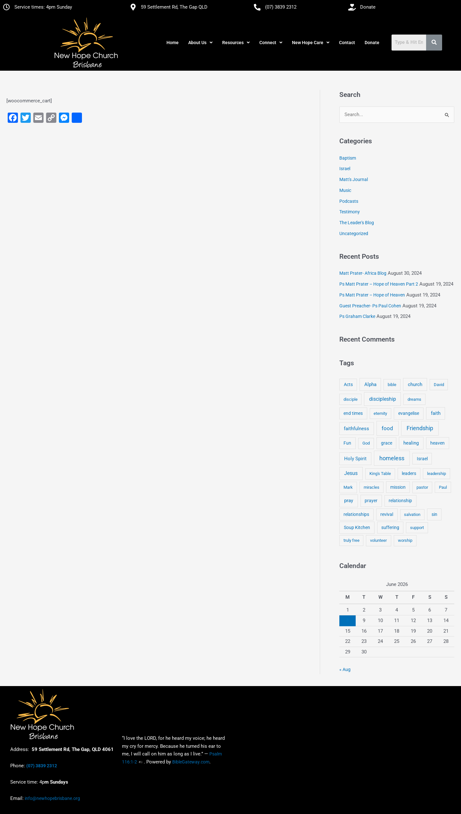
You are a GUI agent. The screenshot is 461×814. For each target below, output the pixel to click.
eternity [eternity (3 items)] (380, 413)
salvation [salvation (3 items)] (412, 514)
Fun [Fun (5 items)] (347, 443)
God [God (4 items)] (366, 443)
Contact (347, 42)
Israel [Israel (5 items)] (422, 458)
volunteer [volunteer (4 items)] (378, 540)
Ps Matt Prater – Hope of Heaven (372, 294)
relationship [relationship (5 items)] (400, 500)
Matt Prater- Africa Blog (362, 273)
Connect (270, 42)
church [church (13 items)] (415, 384)
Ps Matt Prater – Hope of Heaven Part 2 (378, 284)
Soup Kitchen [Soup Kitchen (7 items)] (357, 527)
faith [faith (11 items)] (436, 413)
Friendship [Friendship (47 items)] (420, 428)
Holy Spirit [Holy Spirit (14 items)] (355, 459)
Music (345, 190)
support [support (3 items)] (417, 527)
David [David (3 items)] (439, 384)
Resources (236, 42)
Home (172, 42)
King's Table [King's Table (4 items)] (380, 473)
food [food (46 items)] (387, 428)
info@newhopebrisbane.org (52, 798)
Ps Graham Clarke (357, 316)
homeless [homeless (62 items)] (391, 458)
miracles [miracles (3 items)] (371, 487)
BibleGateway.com (190, 761)
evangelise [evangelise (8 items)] (408, 413)
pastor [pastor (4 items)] (422, 487)
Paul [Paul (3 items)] (443, 487)
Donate (372, 42)
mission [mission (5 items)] (398, 487)
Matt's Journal (353, 179)
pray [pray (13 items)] (348, 500)
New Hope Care (310, 42)
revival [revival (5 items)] (386, 514)
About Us (200, 42)
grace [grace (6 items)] (386, 443)
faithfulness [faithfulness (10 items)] (356, 428)
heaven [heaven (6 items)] (437, 443)
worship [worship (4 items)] (405, 540)
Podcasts (348, 201)
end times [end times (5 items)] (353, 413)
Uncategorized (353, 233)
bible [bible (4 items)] (392, 384)
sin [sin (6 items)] (434, 514)
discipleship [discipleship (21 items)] (382, 399)
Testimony (349, 211)
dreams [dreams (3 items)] (414, 399)
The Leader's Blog (356, 222)
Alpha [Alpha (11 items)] (370, 384)
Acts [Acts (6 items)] (348, 384)
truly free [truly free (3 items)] (352, 540)
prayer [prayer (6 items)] (371, 500)
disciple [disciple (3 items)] (351, 399)
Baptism (347, 158)
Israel (344, 168)
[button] (200, 43)
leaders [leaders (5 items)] (409, 473)
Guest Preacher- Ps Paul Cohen (370, 305)
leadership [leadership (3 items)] (436, 473)
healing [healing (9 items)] (411, 443)
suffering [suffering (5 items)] (390, 527)
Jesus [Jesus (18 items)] (351, 473)
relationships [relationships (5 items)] (356, 514)
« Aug (345, 669)
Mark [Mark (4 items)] (348, 487)
